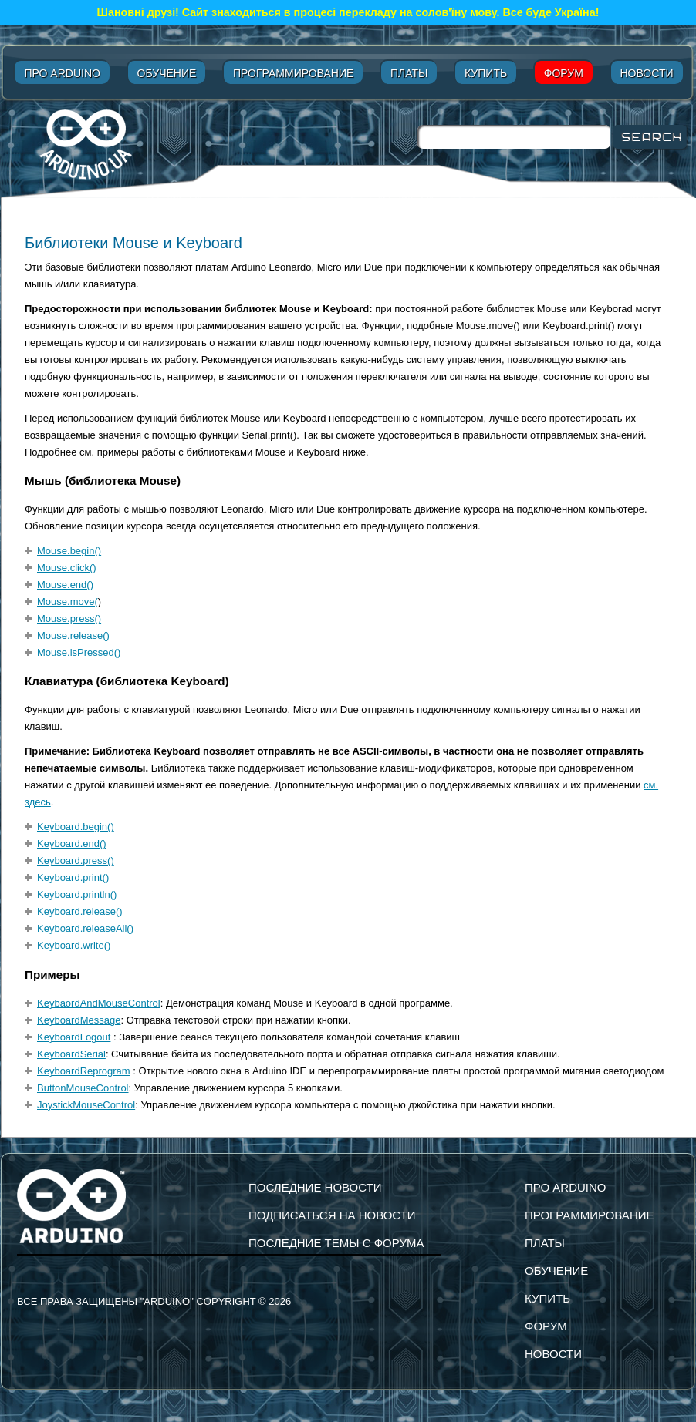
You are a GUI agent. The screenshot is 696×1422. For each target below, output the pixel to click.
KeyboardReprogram (83, 1071)
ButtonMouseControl (83, 1088)
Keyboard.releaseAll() (85, 928)
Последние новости (315, 1187)
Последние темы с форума (336, 1242)
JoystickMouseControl (86, 1105)
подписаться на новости (332, 1215)
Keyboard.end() (71, 843)
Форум (563, 73)
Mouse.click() (66, 567)
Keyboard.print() (73, 877)
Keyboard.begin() (75, 826)
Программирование (293, 73)
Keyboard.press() (75, 860)
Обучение (167, 73)
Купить (486, 73)
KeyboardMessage (78, 1020)
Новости (647, 73)
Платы (408, 73)
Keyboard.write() (73, 945)
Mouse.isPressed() (78, 652)
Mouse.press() (69, 618)
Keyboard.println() (77, 894)
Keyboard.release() (80, 911)
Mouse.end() (65, 584)
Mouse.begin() (69, 550)
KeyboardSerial (71, 1054)
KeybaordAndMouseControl (98, 1003)
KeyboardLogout (73, 1037)
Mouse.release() (73, 635)
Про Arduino (62, 73)
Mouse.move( (67, 601)
